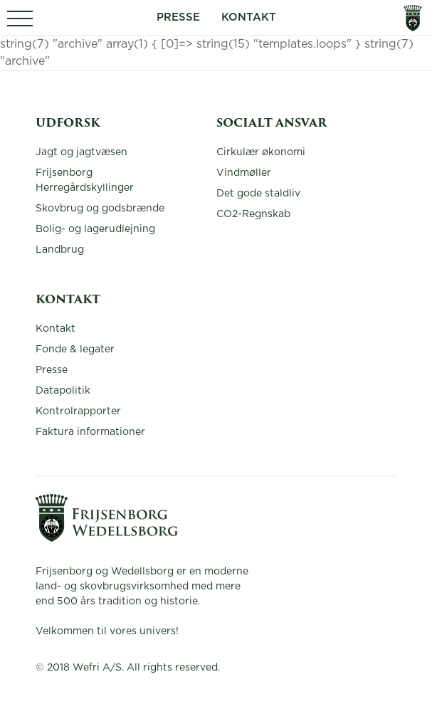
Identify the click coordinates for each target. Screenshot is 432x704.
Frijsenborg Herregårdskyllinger (85, 180)
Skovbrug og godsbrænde (100, 209)
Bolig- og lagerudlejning (95, 229)
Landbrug (60, 250)
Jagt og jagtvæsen (81, 152)
